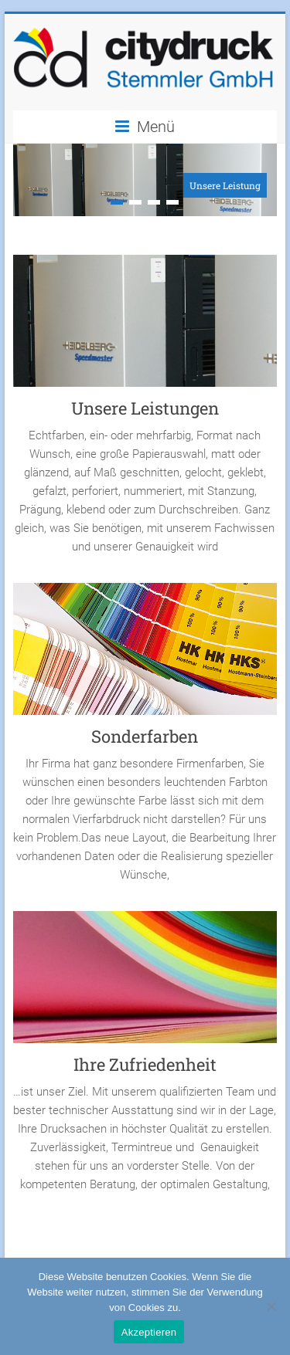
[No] (270, 1306)
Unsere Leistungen (145, 408)
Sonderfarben (144, 736)
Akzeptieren (148, 1332)
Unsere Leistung (225, 185)
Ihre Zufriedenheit (145, 1064)
